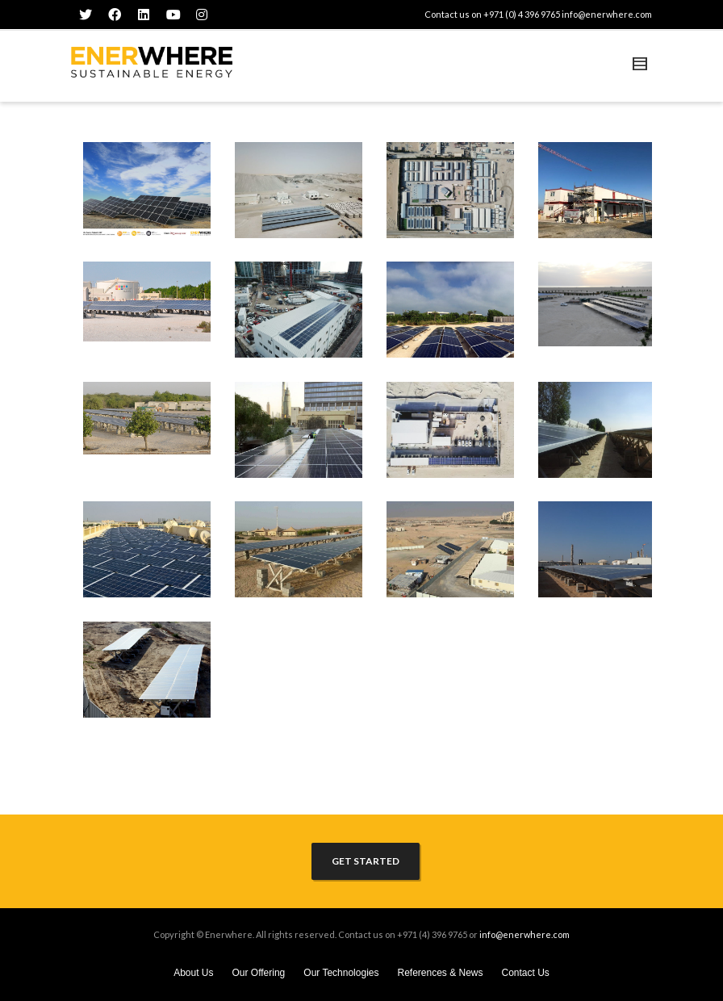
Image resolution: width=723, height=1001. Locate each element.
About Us (193, 972)
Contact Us (526, 972)
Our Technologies (340, 972)
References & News (440, 972)
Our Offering (258, 972)
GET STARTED (365, 861)
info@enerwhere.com (607, 14)
